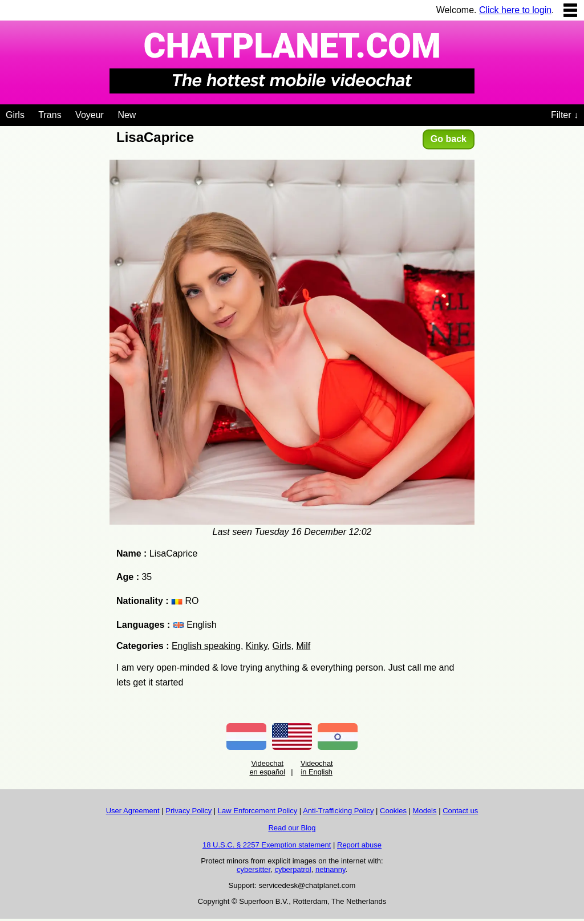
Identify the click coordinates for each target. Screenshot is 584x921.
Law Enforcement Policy (257, 810)
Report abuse (359, 845)
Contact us (460, 810)
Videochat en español (267, 767)
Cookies (393, 810)
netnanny (330, 869)
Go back (449, 139)
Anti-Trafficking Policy (338, 810)
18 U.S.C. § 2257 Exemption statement (266, 845)
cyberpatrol (292, 869)
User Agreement (133, 810)
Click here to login (515, 10)
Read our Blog (291, 827)
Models (425, 810)
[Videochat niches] (144, 113)
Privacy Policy (188, 810)
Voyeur (89, 115)
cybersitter (253, 869)
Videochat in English (317, 767)
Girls (15, 115)
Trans (49, 115)
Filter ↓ (564, 115)
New (126, 115)
